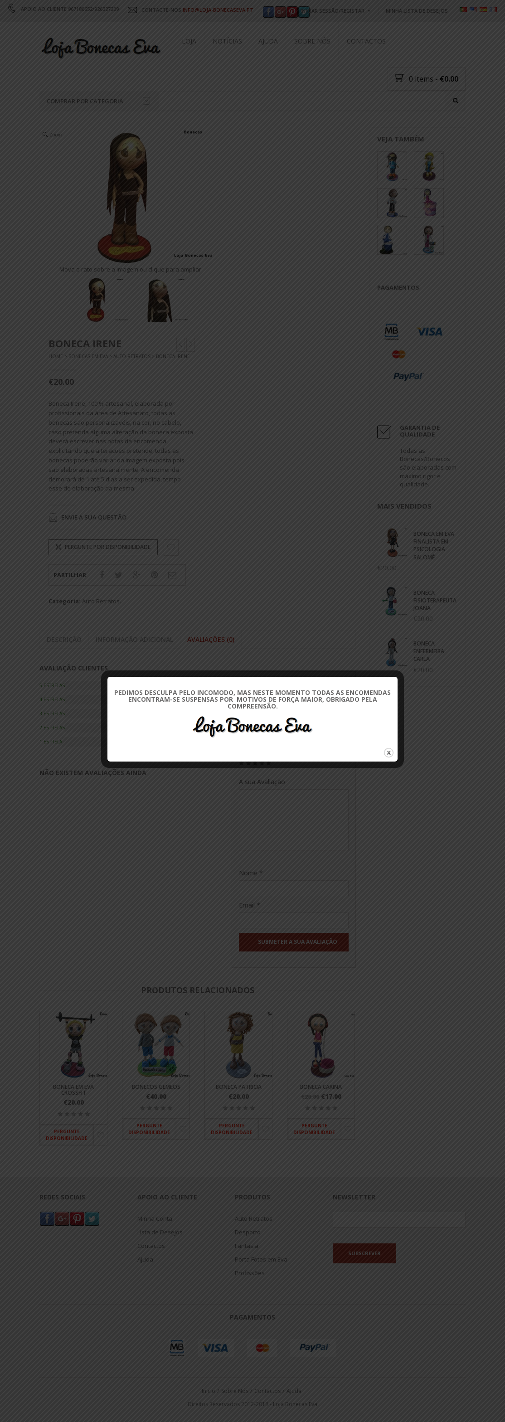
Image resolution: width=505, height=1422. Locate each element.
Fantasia (246, 1246)
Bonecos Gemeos (156, 1087)
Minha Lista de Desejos (417, 10)
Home (56, 357)
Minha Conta (154, 1219)
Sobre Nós (312, 41)
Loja (189, 41)
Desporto (248, 1232)
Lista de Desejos (160, 1232)
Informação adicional (134, 640)
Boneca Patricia (239, 1087)
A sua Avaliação (262, 781)
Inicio (208, 1391)
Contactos (366, 41)
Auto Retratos (132, 357)
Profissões (250, 1273)
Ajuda (268, 41)
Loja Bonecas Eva (295, 1404)
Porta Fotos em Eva (261, 1260)
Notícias (227, 41)
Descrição (64, 640)
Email (249, 905)
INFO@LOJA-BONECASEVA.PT (218, 9)
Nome (251, 873)
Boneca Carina (321, 1087)
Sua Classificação (264, 752)
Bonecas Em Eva (88, 357)
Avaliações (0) (210, 640)
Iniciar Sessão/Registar (332, 10)
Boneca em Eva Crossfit (73, 1090)
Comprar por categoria (98, 101)
